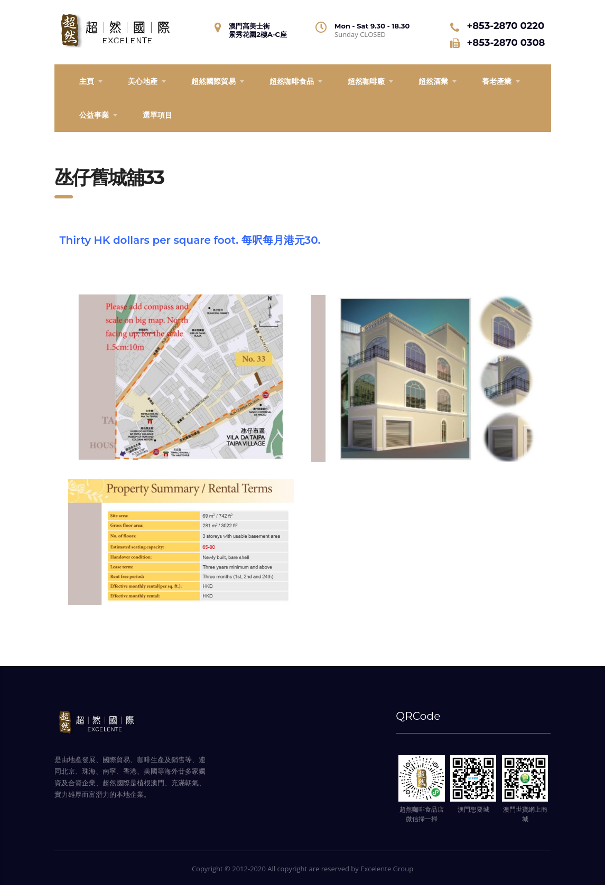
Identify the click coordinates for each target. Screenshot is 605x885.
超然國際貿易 (213, 81)
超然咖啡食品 (291, 81)
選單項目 (157, 115)
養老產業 (496, 81)
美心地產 (142, 81)
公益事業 (94, 115)
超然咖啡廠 (366, 81)
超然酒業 (433, 81)
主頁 (86, 81)
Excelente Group (386, 868)
